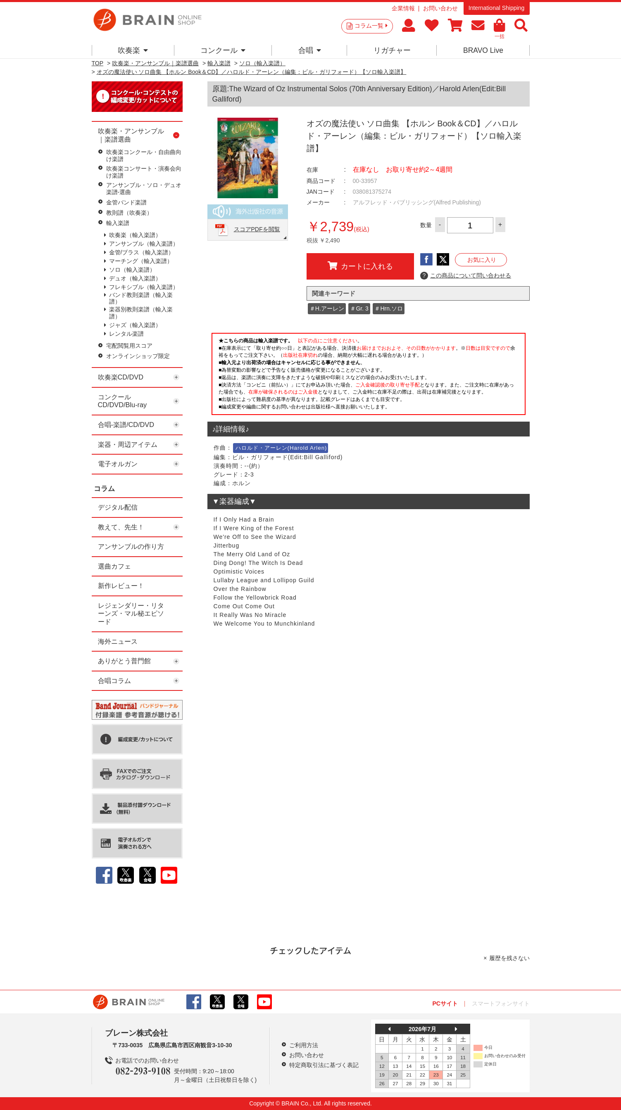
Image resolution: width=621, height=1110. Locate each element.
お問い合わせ (440, 8)
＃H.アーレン (326, 308)
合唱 (309, 50)
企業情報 (403, 8)
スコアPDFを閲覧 (257, 229)
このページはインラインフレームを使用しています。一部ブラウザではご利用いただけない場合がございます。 (368, 376)
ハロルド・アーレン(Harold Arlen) (281, 448)
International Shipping (496, 8)
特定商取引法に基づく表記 (324, 1065)
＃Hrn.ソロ (388, 308)
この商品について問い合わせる (466, 276)
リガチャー (392, 50)
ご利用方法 (303, 1045)
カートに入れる (360, 265)
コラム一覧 (371, 25)
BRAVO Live (483, 50)
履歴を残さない (509, 958)
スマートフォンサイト (501, 1003)
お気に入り (481, 259)
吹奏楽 (133, 50)
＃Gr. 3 (359, 308)
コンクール (222, 50)
